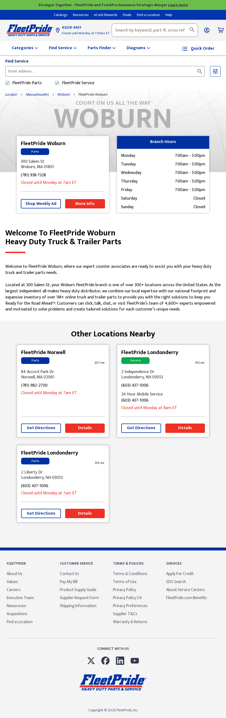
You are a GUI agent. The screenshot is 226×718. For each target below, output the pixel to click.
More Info (85, 203)
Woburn (63, 94)
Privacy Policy (124, 589)
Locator (11, 94)
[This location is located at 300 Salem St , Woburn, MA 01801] (63, 164)
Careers (14, 589)
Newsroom (16, 606)
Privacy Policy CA (127, 597)
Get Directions (41, 428)
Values (12, 581)
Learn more (178, 5)
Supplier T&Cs (125, 614)
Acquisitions (17, 614)
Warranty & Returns (130, 622)
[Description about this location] (113, 288)
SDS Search (176, 581)
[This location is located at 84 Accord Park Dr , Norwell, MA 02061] (63, 374)
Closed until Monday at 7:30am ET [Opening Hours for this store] (85, 33)
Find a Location (20, 622)
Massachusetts (37, 94)
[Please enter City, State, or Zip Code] (73, 71)
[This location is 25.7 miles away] (99, 362)
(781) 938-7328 (33, 175)
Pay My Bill (68, 581)
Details (85, 428)
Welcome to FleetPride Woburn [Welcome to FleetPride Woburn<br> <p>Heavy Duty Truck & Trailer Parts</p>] (113, 237)
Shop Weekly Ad (40, 203)
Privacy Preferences (130, 606)
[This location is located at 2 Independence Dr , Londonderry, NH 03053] (163, 374)
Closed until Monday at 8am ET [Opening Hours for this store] (149, 408)
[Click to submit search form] (200, 71)
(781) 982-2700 (34, 386)
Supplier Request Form (79, 597)
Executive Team (20, 597)
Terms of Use (125, 581)
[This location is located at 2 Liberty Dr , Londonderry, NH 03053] (63, 475)
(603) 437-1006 (135, 386)
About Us (14, 573)
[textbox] (155, 30)
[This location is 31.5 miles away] (199, 362)
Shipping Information (78, 606)
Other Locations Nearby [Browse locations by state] (113, 332)
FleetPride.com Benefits (186, 597)
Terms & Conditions (130, 573)
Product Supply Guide (78, 589)
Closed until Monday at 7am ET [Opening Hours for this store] (49, 183)
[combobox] (155, 30)
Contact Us (69, 573)
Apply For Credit (180, 573)
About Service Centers (185, 589)
